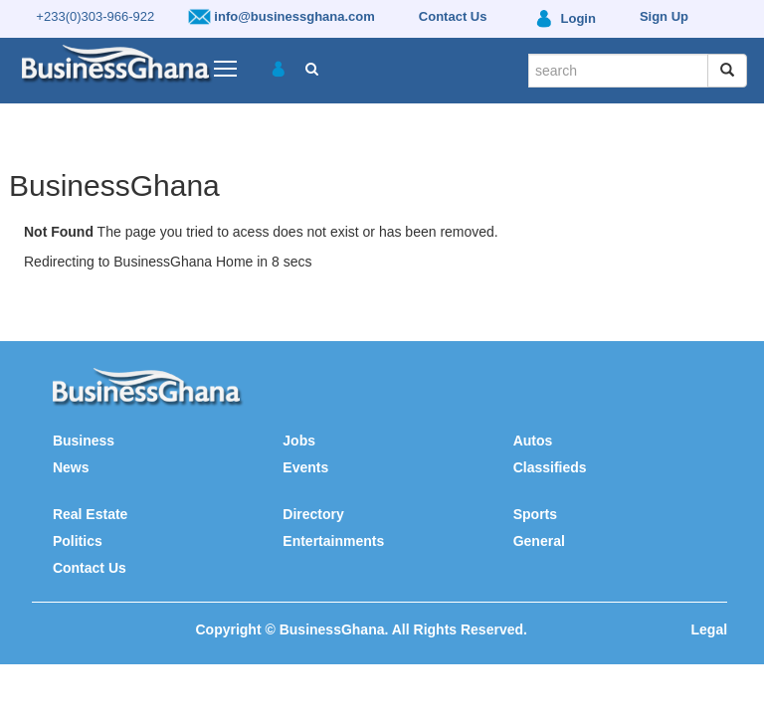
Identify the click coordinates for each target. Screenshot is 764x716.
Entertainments (333, 541)
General (539, 541)
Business (83, 440)
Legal (709, 629)
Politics (77, 541)
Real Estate (90, 514)
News (71, 467)
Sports (535, 514)
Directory (313, 514)
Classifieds (550, 467)
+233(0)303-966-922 (95, 16)
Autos (533, 440)
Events (305, 467)
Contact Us (89, 568)
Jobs (299, 440)
